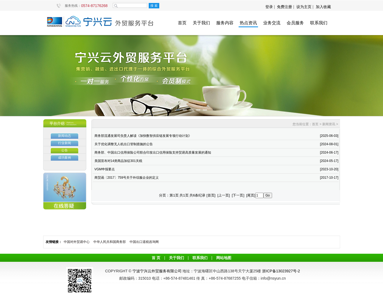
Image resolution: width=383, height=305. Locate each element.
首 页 (156, 258)
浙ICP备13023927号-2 (281, 271)
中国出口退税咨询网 (144, 242)
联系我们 (318, 23)
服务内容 (224, 23)
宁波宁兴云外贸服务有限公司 (157, 271)
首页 (182, 23)
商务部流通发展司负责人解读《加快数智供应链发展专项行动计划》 (143, 136)
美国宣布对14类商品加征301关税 (118, 161)
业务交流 (271, 23)
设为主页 (303, 7)
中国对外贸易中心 (77, 242)
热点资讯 (248, 23)
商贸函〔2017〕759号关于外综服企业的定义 (126, 177)
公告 (64, 150)
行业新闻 (64, 143)
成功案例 (64, 158)
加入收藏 (323, 7)
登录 (269, 7)
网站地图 (223, 258)
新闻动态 (64, 136)
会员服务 (295, 23)
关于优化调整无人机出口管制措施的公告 (123, 144)
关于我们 (201, 23)
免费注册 (284, 7)
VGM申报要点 (104, 169)
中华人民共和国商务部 (109, 242)
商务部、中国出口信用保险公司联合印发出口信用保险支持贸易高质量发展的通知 (152, 152)
